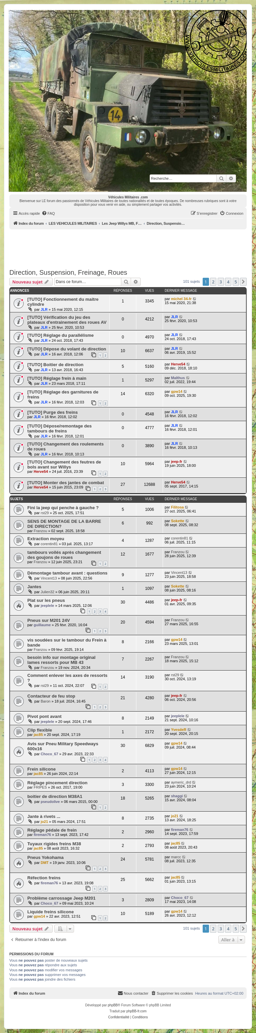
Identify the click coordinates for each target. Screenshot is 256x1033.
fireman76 (42, 835)
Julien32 (47, 592)
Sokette (177, 521)
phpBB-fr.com (136, 1011)
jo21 (44, 822)
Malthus (178, 378)
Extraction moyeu (45, 538)
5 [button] (236, 282)
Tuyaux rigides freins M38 (54, 843)
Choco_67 (49, 754)
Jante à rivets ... (43, 816)
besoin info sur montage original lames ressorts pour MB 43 (61, 660)
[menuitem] (48, 213)
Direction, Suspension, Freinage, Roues (68, 272)
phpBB (113, 1005)
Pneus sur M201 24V (48, 620)
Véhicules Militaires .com (128, 197)
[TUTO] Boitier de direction (55, 364)
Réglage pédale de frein (52, 830)
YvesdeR (178, 730)
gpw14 (176, 391)
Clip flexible (39, 730)
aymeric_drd (181, 782)
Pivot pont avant (44, 716)
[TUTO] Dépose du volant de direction (66, 348)
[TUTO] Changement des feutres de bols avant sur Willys (64, 464)
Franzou (40, 531)
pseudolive (50, 802)
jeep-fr (176, 461)
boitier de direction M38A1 (54, 796)
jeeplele (47, 606)
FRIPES (40, 787)
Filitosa (177, 507)
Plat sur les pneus (46, 600)
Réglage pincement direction (57, 782)
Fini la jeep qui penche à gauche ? (63, 507)
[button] (243, 282)
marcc (176, 857)
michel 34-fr (181, 299)
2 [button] (213, 282)
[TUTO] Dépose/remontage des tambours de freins (59, 428)
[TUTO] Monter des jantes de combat (65, 482)
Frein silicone (41, 769)
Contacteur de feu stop (51, 696)
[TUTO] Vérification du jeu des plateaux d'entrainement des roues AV (67, 320)
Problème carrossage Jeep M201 (61, 898)
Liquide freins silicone (50, 911)
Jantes (34, 586)
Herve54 (178, 364)
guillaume (42, 625)
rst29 (45, 513)
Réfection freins (44, 877)
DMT (45, 863)
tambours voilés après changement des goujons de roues (64, 555)
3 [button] (221, 282)
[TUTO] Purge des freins (52, 412)
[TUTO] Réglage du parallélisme (60, 335)
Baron (45, 701)
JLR (44, 309)
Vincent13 (49, 578)
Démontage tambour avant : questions (67, 573)
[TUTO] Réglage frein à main (56, 378)
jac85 (38, 735)
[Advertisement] (130, 248)
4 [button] (228, 282)
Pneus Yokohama (45, 857)
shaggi (177, 796)
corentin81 (49, 544)
